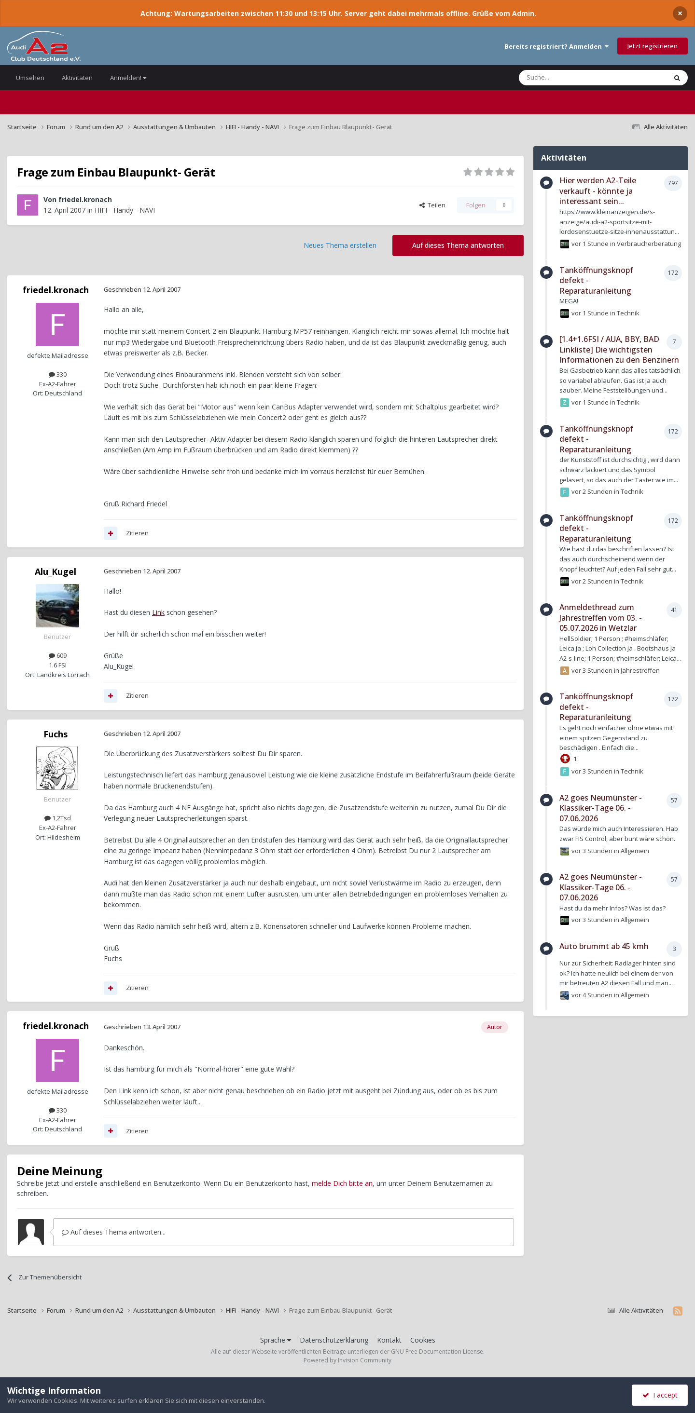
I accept (660, 1394)
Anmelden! (128, 77)
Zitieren (137, 533)
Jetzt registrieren (652, 45)
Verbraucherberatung (649, 243)
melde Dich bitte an (342, 1183)
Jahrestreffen (640, 670)
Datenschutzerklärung (334, 1340)
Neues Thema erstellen (340, 245)
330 (58, 374)
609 (58, 655)
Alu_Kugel (55, 571)
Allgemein (635, 850)
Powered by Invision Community (347, 1360)
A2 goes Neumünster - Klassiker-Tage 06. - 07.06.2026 (600, 808)
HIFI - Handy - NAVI (125, 210)
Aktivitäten (77, 77)
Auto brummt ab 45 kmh (604, 946)
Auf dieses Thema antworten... (114, 1231)
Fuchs (55, 734)
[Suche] (564, 77)
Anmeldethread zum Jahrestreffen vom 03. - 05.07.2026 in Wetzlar (600, 617)
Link (158, 612)
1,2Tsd (57, 818)
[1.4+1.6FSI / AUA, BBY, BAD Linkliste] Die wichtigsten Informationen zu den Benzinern (619, 349)
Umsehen (30, 77)
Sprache (275, 1340)
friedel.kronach (85, 199)
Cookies (422, 1340)
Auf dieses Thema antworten (458, 245)
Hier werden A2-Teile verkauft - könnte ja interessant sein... (597, 190)
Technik (628, 313)
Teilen (432, 205)
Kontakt (389, 1340)
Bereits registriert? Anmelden (556, 46)
